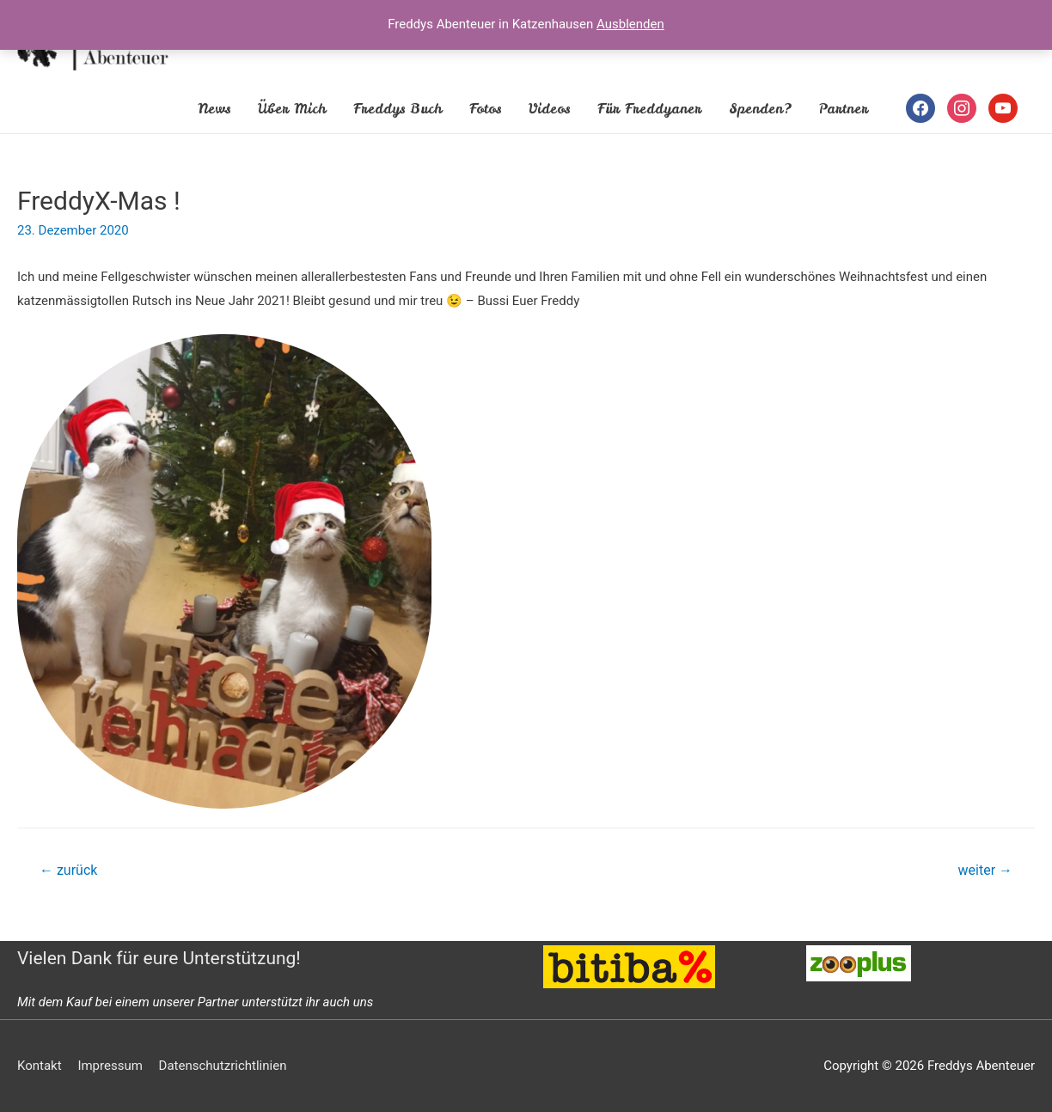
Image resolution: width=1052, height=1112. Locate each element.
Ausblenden (630, 24)
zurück (68, 870)
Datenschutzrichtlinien (223, 1065)
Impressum (109, 1065)
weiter (985, 870)
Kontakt (39, 1065)
